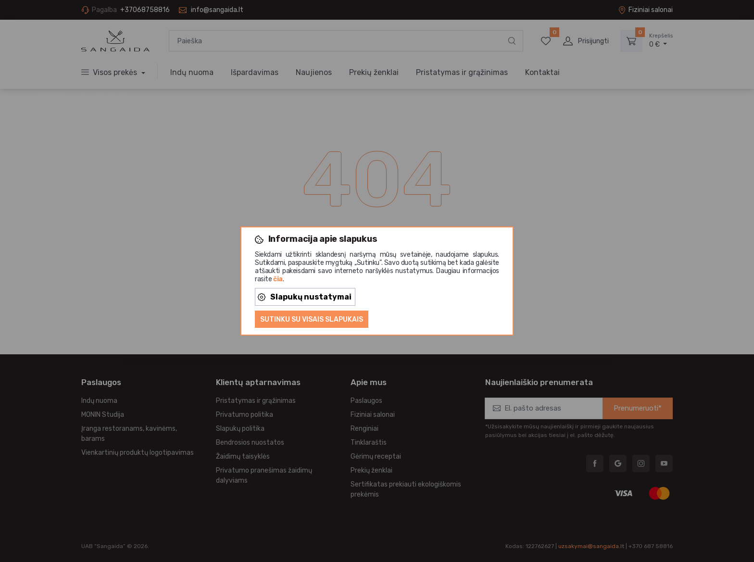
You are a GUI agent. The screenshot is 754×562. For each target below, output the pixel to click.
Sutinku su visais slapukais (311, 319)
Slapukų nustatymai (305, 296)
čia (278, 279)
